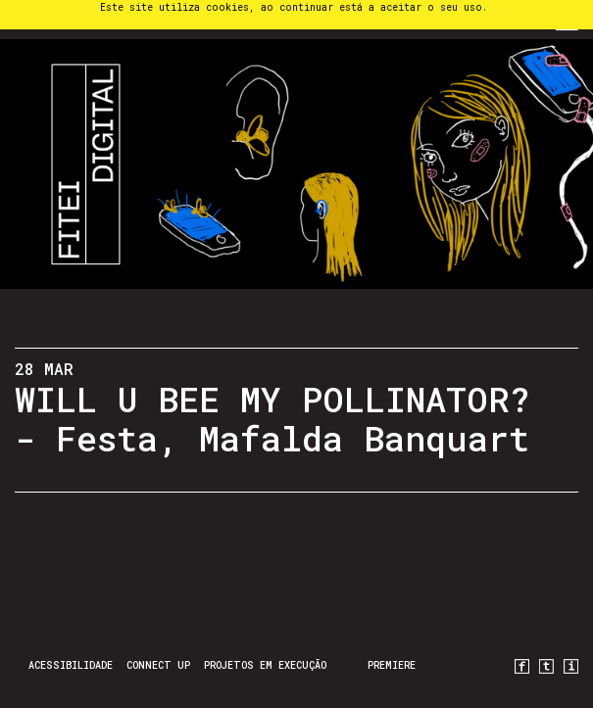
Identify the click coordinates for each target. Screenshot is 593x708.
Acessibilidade (70, 665)
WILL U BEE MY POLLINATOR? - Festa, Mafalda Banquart (272, 418)
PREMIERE (392, 665)
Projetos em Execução (265, 665)
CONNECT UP (158, 665)
